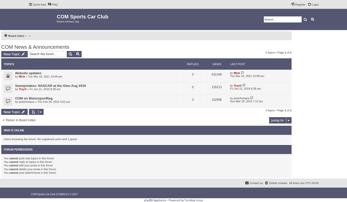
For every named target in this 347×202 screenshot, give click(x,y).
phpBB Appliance (155, 200)
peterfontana (27, 101)
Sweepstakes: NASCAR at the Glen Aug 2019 (50, 86)
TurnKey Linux (193, 200)
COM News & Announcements (35, 47)
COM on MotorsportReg (34, 98)
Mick (22, 76)
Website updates (28, 73)
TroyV (23, 89)
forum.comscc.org (68, 21)
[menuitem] (53, 5)
